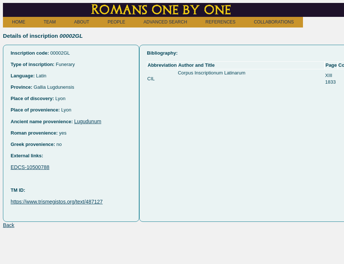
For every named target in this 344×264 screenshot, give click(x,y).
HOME (18, 22)
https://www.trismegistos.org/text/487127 (57, 202)
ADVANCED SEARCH (165, 22)
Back (8, 225)
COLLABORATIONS (274, 22)
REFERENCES (221, 22)
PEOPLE (116, 22)
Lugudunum (87, 121)
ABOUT (81, 22)
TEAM (50, 22)
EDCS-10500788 (30, 167)
